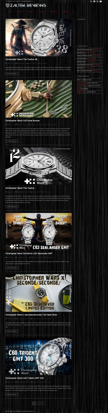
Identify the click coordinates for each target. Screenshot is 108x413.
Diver (34, 382)
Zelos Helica (80, 67)
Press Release (36, 318)
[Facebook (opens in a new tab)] (94, 1)
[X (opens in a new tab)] (91, 1)
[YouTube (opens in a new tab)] (100, 1)
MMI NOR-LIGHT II (81, 52)
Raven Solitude (87, 79)
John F (78, 79)
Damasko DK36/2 (81, 61)
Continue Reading (13, 74)
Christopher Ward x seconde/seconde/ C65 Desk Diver (31, 315)
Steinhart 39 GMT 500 (93, 85)
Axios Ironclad (91, 91)
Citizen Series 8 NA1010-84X (84, 64)
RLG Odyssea (84, 88)
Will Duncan (10, 63)
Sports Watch (32, 63)
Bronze (32, 124)
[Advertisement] (90, 31)
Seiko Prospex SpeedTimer (84, 70)
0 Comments (43, 63)
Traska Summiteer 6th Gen (84, 55)
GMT (32, 257)
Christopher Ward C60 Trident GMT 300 (24, 378)
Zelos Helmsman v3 (82, 58)
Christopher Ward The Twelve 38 (21, 59)
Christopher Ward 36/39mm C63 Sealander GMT (29, 253)
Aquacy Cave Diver (92, 82)
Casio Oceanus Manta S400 (84, 49)
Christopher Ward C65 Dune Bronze (22, 120)
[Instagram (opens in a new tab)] (97, 1)
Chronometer (38, 124)
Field (45, 124)
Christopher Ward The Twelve (19, 188)
